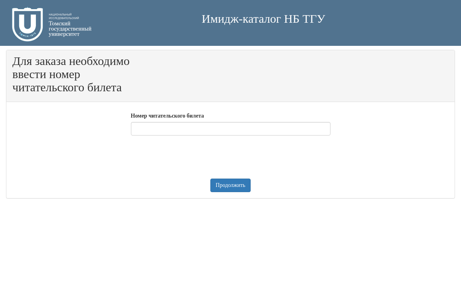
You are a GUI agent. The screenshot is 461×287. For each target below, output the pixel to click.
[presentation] (191, 157)
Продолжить (230, 185)
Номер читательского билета (167, 116)
